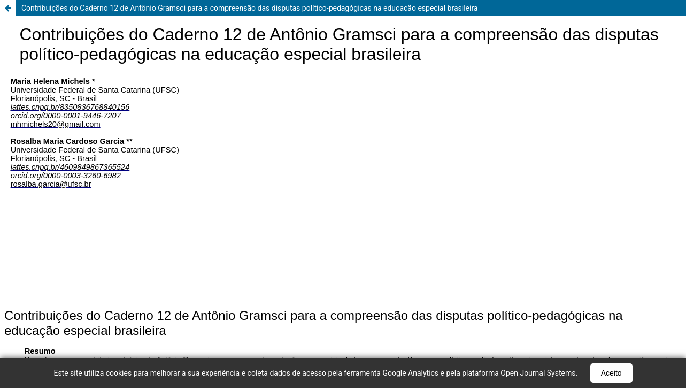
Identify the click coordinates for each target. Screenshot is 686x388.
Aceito (611, 373)
